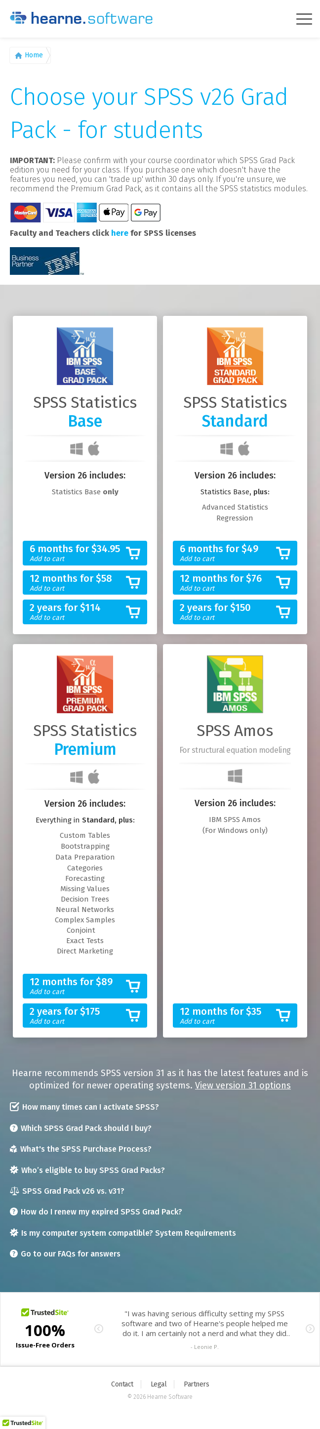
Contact (122, 1384)
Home (34, 55)
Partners (196, 1384)
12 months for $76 (227, 583)
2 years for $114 (77, 612)
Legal (159, 1384)
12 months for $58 (77, 583)
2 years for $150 (227, 612)
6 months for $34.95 (77, 553)
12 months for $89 (77, 986)
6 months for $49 (227, 553)
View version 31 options (243, 1085)
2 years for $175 (77, 1016)
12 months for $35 (227, 1016)
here (119, 233)
